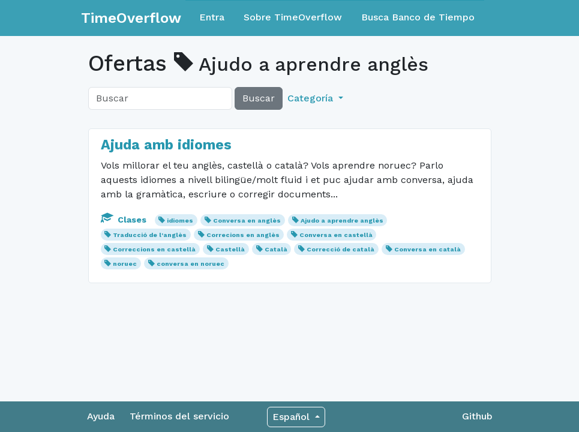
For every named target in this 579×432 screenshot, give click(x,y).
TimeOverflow (131, 18)
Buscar (258, 98)
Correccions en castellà (154, 249)
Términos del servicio (179, 416)
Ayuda (101, 416)
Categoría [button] (311, 98)
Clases (125, 219)
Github (477, 416)
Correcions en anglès (243, 235)
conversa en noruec (190, 264)
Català (276, 249)
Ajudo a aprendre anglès (342, 220)
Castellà (230, 249)
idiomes (180, 220)
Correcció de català (340, 249)
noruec (125, 264)
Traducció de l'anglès (150, 235)
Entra (211, 17)
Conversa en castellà (336, 235)
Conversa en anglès (247, 220)
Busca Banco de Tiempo (418, 17)
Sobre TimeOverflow (293, 17)
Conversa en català (427, 249)
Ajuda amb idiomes (166, 144)
